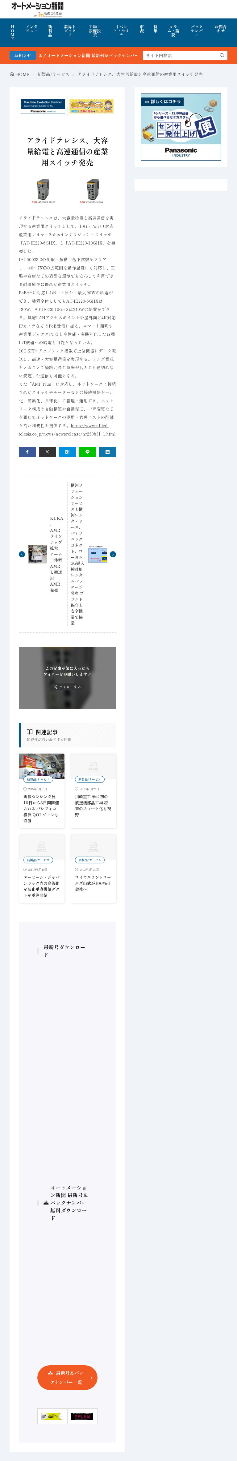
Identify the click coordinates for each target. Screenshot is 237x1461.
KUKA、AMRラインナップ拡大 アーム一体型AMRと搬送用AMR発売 (56, 554)
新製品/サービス (53, 74)
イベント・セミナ (121, 31)
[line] (87, 452)
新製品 (50, 31)
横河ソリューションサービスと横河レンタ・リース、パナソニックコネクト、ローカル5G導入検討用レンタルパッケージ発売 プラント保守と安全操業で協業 (77, 554)
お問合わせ (221, 29)
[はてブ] (67, 452)
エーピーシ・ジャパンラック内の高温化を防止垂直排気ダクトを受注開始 (41, 886)
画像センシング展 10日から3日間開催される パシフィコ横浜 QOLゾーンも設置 (41, 808)
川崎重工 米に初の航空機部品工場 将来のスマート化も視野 (93, 806)
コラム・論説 (173, 31)
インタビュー (32, 29)
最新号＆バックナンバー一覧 (67, 1377)
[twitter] (47, 452)
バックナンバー (197, 31)
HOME (12, 33)
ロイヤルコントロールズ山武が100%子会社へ (93, 883)
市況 (142, 29)
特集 (155, 29)
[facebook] (27, 452)
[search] (222, 55)
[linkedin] (107, 452)
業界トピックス (70, 31)
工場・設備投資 (95, 31)
